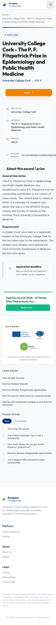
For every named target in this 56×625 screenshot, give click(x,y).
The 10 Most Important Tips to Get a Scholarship (25, 437)
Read (8, 421)
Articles (6, 536)
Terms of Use (8, 582)
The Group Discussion (18, 429)
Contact (6, 556)
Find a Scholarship (11, 531)
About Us (6, 552)
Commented (20, 421)
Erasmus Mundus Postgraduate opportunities (24, 390)
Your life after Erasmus (13, 378)
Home (5, 14)
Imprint (5, 572)
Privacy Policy (9, 577)
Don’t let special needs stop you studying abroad (26, 396)
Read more (28, 307)
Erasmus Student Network (15, 384)
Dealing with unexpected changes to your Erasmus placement (27, 403)
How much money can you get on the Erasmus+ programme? (26, 445)
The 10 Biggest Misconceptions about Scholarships (26, 461)
